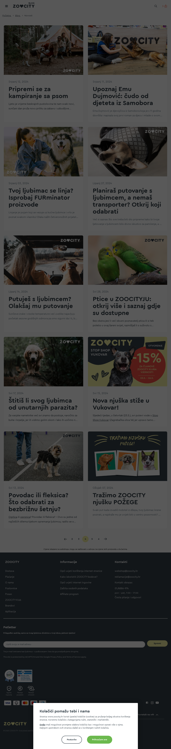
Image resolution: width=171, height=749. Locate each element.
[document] (87, 727)
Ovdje (42, 725)
